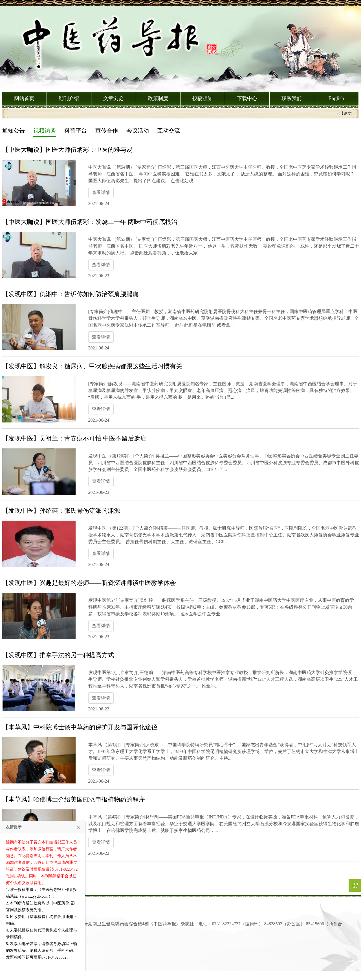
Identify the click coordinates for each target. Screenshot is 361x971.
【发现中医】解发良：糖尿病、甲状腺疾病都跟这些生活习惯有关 (92, 366)
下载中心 (247, 98)
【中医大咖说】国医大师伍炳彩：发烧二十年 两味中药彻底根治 (90, 221)
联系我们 (291, 98)
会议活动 (137, 130)
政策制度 (158, 98)
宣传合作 (106, 130)
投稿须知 (202, 98)
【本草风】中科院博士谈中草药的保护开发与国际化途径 (79, 727)
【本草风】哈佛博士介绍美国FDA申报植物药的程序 (73, 799)
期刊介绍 (69, 98)
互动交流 (168, 130)
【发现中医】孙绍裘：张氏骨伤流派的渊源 (61, 510)
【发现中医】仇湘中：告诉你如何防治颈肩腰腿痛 (70, 294)
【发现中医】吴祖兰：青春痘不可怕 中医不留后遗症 (74, 438)
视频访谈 (44, 130)
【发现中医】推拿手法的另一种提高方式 (58, 655)
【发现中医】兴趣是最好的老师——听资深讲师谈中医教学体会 (89, 582)
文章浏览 (113, 98)
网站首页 (24, 98)
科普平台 (75, 130)
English (336, 98)
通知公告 (13, 130)
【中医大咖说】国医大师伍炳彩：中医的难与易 (67, 149)
